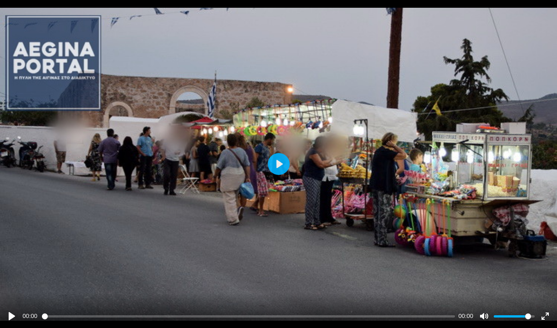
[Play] (12, 316)
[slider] (248, 316)
